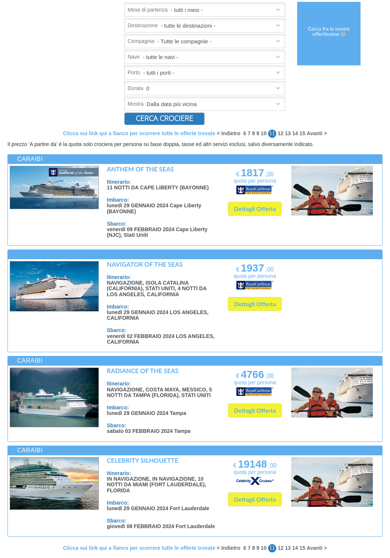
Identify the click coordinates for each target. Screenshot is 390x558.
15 (302, 133)
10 (264, 133)
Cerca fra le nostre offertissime (329, 31)
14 (295, 133)
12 (281, 133)
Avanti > (317, 133)
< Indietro (228, 133)
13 (288, 133)
